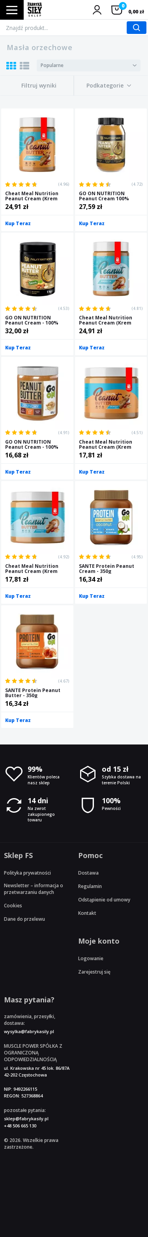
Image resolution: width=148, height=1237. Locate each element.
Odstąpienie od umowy (104, 899)
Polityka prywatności (27, 872)
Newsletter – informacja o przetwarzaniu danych (33, 889)
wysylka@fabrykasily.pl (29, 1031)
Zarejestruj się (94, 971)
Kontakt (87, 913)
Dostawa (88, 872)
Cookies (13, 905)
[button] (109, 85)
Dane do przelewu (24, 919)
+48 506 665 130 (20, 1126)
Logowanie (90, 958)
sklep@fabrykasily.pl (26, 1118)
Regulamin (90, 886)
